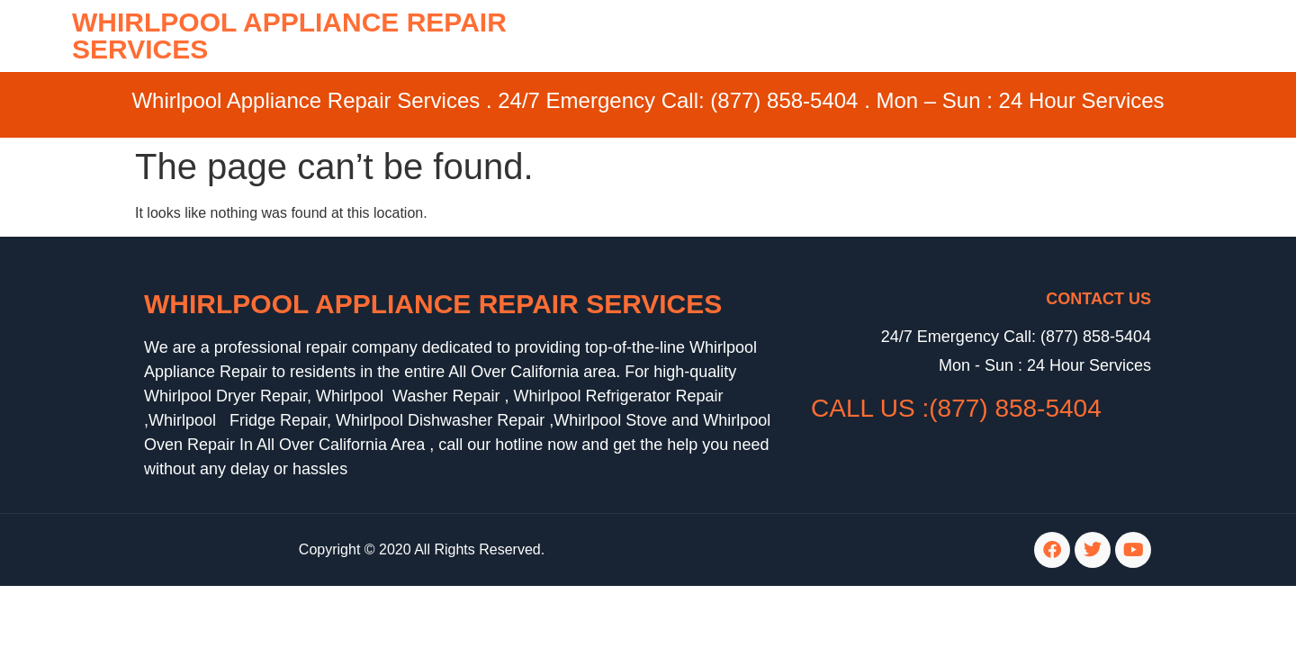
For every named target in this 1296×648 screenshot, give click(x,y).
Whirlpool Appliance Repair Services (433, 304)
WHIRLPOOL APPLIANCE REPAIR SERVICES (289, 35)
